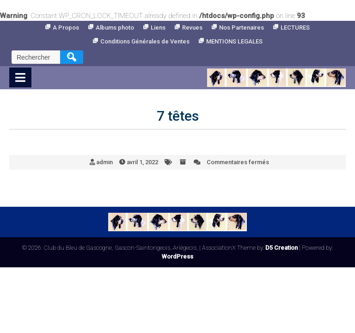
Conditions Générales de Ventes (145, 41)
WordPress (177, 256)
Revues (192, 27)
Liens (158, 27)
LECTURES (295, 27)
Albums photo (115, 27)
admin (104, 162)
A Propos (66, 27)
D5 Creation (281, 247)
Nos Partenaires (241, 27)
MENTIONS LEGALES (234, 41)
